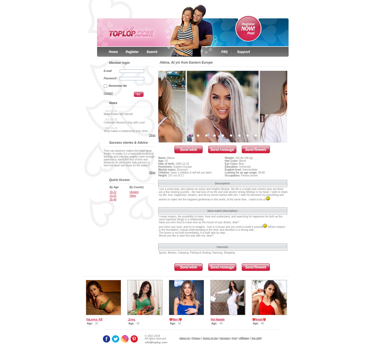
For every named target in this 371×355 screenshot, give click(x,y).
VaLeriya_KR (94, 319)
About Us (184, 338)
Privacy (196, 338)
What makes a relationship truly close (126, 131)
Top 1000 (256, 338)
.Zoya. (131, 319)
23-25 (113, 195)
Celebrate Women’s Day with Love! (124, 122)
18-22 (113, 192)
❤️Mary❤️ (175, 319)
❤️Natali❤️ (259, 319)
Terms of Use (210, 338)
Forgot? (108, 93)
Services (225, 338)
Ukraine (134, 192)
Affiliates (244, 338)
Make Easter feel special (118, 114)
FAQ (234, 338)
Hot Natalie (217, 319)
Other (152, 135)
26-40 (113, 199)
